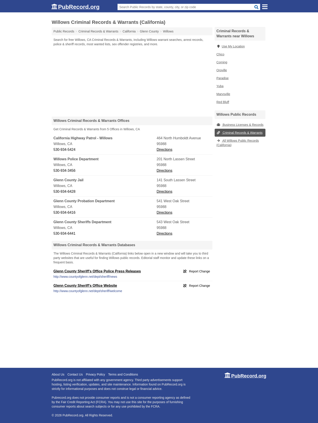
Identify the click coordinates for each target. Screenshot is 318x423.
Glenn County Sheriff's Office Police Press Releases (97, 271)
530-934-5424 (64, 149)
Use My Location (230, 46)
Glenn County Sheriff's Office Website (85, 285)
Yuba (219, 86)
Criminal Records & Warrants (239, 132)
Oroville (221, 70)
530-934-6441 (64, 233)
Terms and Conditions (123, 374)
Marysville (223, 94)
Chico (220, 54)
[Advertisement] (132, 81)
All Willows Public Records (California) (237, 143)
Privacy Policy (95, 374)
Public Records (63, 31)
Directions (164, 149)
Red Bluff (222, 102)
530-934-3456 (64, 170)
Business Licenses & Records (239, 125)
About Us (58, 374)
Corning (221, 62)
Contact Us (75, 374)
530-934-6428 (64, 191)
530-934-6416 (64, 212)
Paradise (222, 78)
